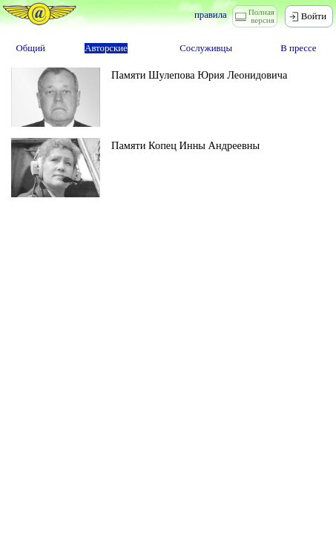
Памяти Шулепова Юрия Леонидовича (199, 75)
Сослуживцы (205, 48)
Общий (30, 48)
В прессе (298, 48)
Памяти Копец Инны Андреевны (185, 145)
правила (210, 15)
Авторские (106, 48)
